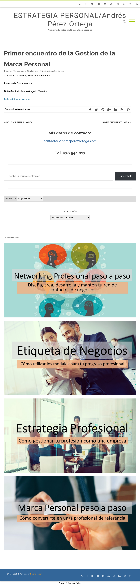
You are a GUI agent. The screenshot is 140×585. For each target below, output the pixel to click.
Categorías (70, 211)
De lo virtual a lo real (19, 122)
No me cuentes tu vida (116, 122)
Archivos (10, 198)
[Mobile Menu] (132, 22)
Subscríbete (125, 176)
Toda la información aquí (17, 99)
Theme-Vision (36, 574)
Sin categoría (50, 71)
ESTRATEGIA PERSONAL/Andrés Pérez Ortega (70, 19)
